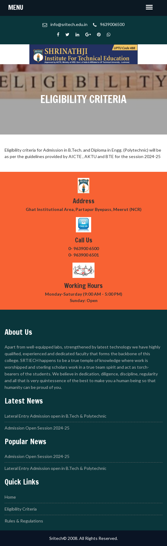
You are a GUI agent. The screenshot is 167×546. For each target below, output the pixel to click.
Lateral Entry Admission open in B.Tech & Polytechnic (55, 416)
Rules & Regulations (24, 520)
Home (10, 497)
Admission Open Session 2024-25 (37, 427)
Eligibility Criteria (21, 508)
